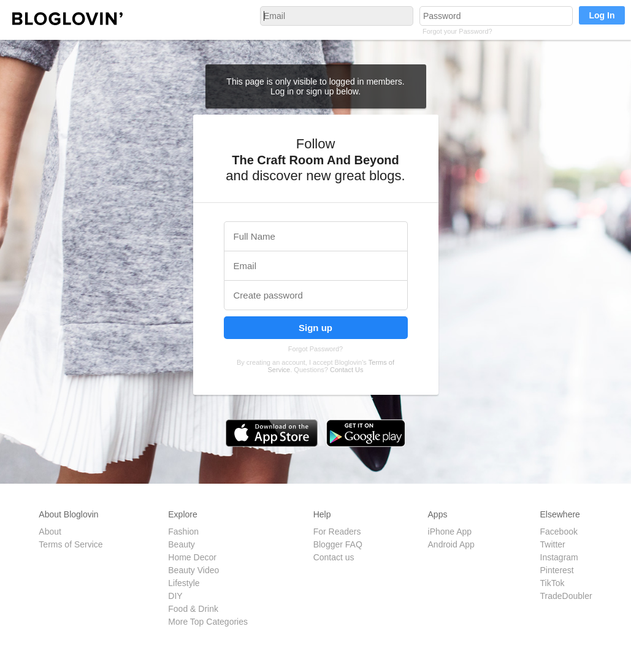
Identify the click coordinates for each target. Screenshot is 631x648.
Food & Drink (193, 609)
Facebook (559, 531)
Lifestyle (183, 583)
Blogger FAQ (337, 544)
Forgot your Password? (457, 31)
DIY (175, 596)
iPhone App (450, 531)
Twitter (552, 544)
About (50, 531)
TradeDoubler (566, 596)
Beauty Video (193, 570)
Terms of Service (70, 544)
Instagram (559, 557)
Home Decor (192, 557)
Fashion (183, 531)
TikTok (552, 583)
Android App (451, 544)
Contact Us (346, 369)
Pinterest (557, 570)
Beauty (181, 544)
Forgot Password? (315, 349)
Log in (283, 91)
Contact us (333, 557)
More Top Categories (208, 622)
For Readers (337, 531)
